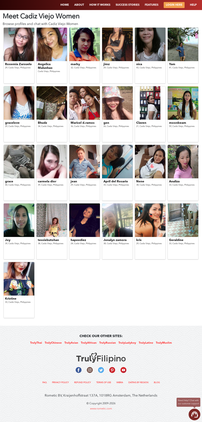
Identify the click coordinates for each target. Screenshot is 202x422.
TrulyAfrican (89, 343)
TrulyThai (36, 343)
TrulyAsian (71, 343)
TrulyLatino (146, 343)
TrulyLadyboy (127, 343)
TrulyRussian (107, 343)
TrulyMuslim (164, 343)
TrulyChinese (53, 343)
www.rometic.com (101, 408)
